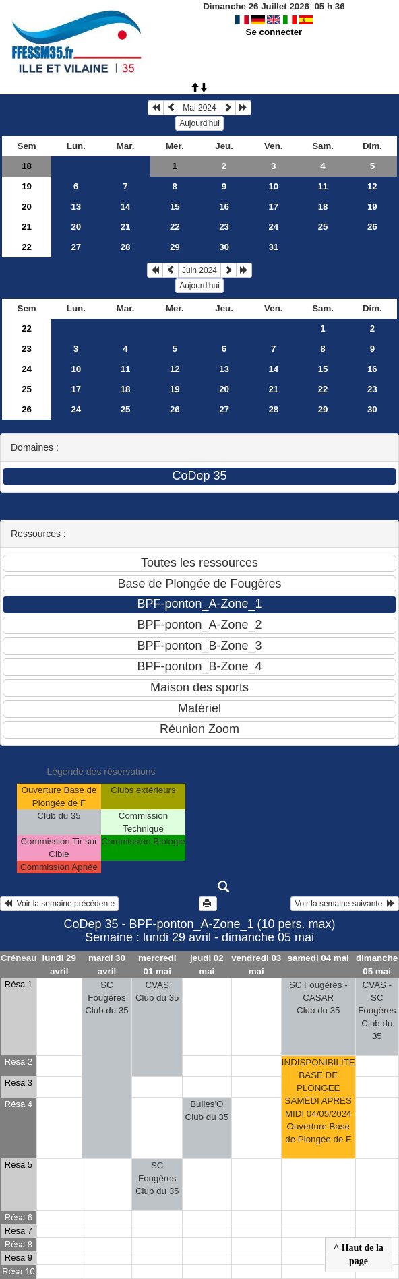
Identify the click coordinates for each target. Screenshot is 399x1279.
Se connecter (274, 32)
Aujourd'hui (199, 123)
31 (273, 247)
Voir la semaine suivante (345, 903)
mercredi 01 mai (157, 964)
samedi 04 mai (318, 958)
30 (224, 247)
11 (323, 186)
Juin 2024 (199, 270)
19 (27, 186)
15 (175, 206)
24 (273, 227)
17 (273, 206)
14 (126, 206)
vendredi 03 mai (256, 964)
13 (76, 206)
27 (76, 247)
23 (224, 227)
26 (372, 227)
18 (27, 166)
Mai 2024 (199, 108)
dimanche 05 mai (377, 964)
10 (273, 186)
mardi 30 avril (106, 964)
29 (175, 247)
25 (323, 227)
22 (175, 227)
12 (372, 186)
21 (27, 227)
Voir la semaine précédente (59, 903)
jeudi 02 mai (207, 964)
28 (126, 247)
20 (27, 206)
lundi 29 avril (59, 964)
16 (224, 206)
